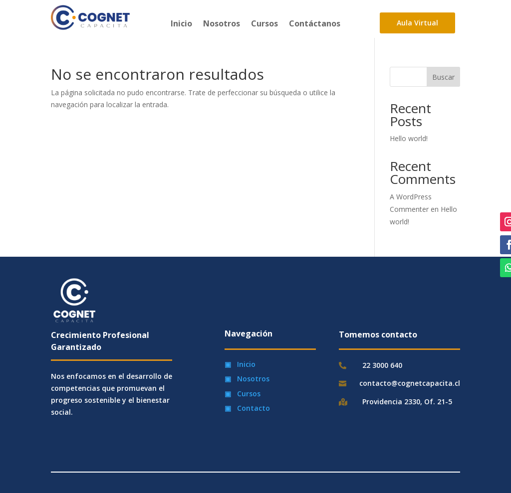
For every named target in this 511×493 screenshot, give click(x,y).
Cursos (264, 24)
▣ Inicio (240, 364)
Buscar (443, 77)
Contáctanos (314, 24)
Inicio (181, 24)
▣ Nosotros (247, 378)
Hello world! (409, 138)
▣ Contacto (247, 408)
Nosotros (221, 24)
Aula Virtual (417, 22)
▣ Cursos (242, 393)
